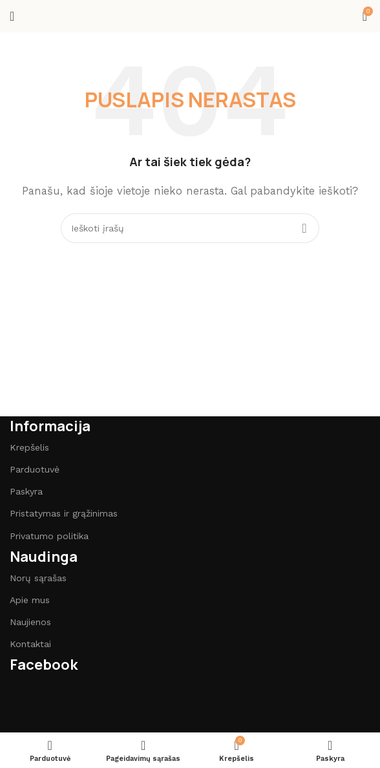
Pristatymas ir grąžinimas (64, 513)
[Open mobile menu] (12, 16)
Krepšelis (29, 447)
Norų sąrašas (38, 578)
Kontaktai (30, 644)
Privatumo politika (49, 536)
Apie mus (30, 600)
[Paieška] (190, 228)
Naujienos (30, 622)
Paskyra (26, 491)
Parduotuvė (34, 469)
